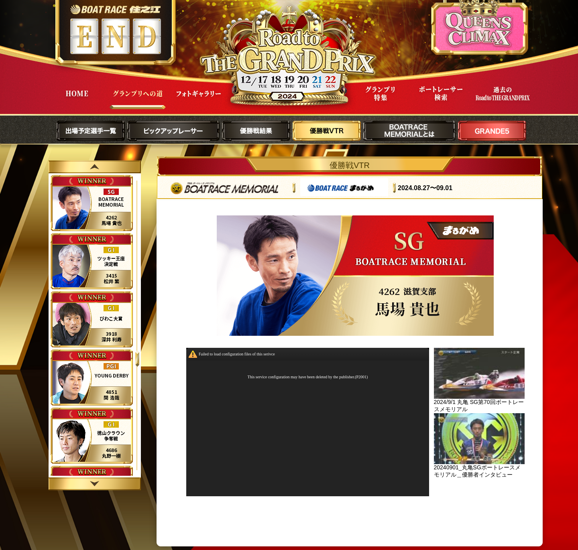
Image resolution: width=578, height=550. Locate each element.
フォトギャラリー (198, 99)
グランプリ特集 (380, 99)
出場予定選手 (91, 131)
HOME (76, 99)
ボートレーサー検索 (441, 99)
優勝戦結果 (256, 131)
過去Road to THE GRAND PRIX (502, 99)
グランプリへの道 (137, 99)
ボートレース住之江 (115, 9)
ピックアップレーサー (173, 131)
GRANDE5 (492, 131)
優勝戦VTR (327, 131)
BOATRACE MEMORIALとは (409, 131)
